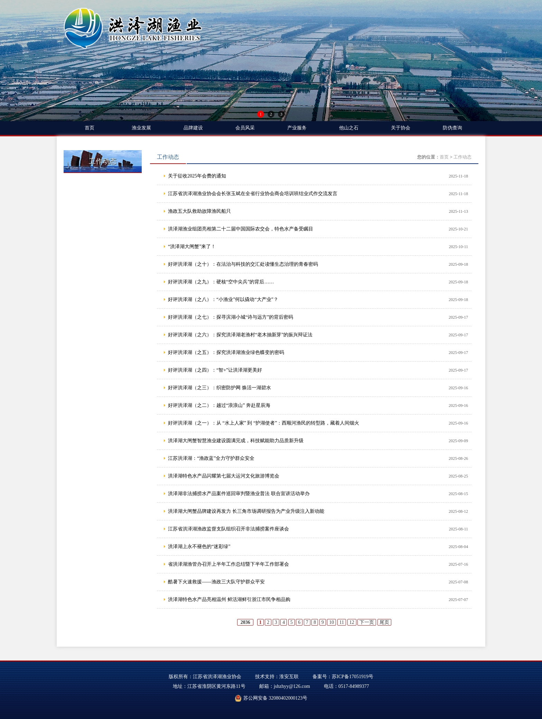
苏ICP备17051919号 (352, 676)
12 (351, 622)
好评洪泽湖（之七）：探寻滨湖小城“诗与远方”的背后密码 (230, 317)
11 (341, 622)
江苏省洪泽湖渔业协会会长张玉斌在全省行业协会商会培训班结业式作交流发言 (252, 193)
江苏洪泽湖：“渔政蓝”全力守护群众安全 (211, 458)
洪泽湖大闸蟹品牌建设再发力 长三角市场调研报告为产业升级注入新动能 (246, 511)
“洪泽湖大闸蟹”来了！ (192, 246)
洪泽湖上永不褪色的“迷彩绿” (199, 546)
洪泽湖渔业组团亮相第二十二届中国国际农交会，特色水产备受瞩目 (240, 228)
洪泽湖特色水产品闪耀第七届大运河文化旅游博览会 (223, 476)
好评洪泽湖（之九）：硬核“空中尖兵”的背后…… (221, 281)
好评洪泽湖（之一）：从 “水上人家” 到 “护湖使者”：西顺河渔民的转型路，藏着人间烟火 (263, 423)
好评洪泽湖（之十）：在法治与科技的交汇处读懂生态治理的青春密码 (243, 264)
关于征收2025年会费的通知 (197, 176)
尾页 (384, 622)
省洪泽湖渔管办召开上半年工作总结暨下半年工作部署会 (228, 564)
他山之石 (348, 127)
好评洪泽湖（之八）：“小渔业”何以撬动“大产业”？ (223, 299)
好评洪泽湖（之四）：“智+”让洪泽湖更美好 (215, 370)
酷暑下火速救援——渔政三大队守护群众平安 (216, 581)
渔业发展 (141, 127)
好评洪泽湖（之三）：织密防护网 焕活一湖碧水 (219, 387)
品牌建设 (193, 127)
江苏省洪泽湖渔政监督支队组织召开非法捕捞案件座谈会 (228, 528)
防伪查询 (452, 127)
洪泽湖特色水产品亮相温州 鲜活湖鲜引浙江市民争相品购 (229, 599)
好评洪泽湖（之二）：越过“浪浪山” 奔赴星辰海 (219, 405)
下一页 (366, 622)
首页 (89, 127)
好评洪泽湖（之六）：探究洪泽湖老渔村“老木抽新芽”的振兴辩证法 (240, 334)
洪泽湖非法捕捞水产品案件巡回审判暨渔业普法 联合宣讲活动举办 (239, 493)
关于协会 (400, 127)
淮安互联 (289, 676)
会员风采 (245, 127)
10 (331, 622)
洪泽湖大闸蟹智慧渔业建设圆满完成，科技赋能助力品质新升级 (235, 440)
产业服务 (297, 127)
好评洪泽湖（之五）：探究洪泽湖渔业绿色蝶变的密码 (226, 352)
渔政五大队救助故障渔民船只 (199, 211)
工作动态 (462, 157)
